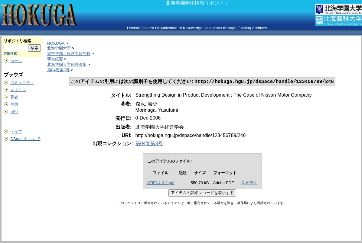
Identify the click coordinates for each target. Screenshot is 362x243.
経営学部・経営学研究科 (68, 53)
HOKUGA (55, 43)
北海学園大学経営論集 (66, 64)
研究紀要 (55, 59)
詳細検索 (10, 53)
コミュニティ (22, 82)
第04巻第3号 (58, 70)
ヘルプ (16, 131)
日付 (14, 111)
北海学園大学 (59, 48)
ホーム (16, 61)
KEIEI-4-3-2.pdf (160, 183)
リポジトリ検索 (17, 41)
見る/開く (249, 183)
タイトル (18, 90)
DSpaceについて (25, 138)
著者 (14, 97)
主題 (14, 104)
